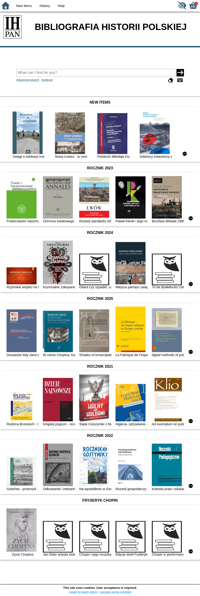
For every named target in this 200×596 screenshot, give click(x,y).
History (45, 6)
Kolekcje (47, 80)
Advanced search (27, 80)
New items (24, 6)
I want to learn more (83, 592)
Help (61, 6)
